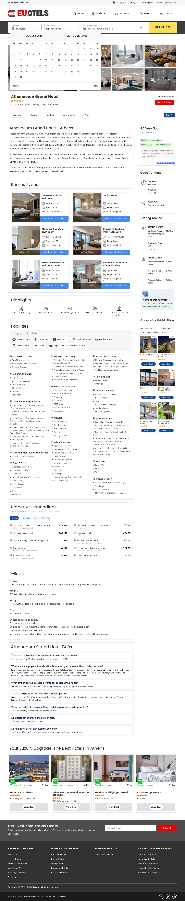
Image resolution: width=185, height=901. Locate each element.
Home (78, 13)
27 (40, 71)
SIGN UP (167, 828)
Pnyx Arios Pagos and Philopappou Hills (70, 673)
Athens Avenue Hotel (146, 422)
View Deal (148, 364)
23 (15, 71)
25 (27, 71)
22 (52, 65)
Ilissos (142, 388)
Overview (17, 115)
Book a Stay (164, 102)
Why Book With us (17, 868)
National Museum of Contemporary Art (86, 670)
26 (33, 71)
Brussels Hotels (58, 854)
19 (33, 65)
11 (27, 60)
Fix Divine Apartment (149, 792)
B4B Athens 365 (146, 355)
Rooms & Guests (91, 25)
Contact (166, 13)
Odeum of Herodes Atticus (65, 676)
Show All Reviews (166, 162)
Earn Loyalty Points (17, 873)
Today (15, 86)
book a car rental (159, 303)
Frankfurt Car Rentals (148, 864)
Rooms (33, 115)
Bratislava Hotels (59, 873)
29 (52, 71)
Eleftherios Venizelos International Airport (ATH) (156, 234)
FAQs (86, 115)
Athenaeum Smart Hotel (165, 356)
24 (21, 71)
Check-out (51, 25)
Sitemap (12, 877)
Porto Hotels (57, 859)
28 (46, 71)
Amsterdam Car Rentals (149, 873)
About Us (12, 854)
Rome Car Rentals (146, 859)
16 (15, 65)
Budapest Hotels (59, 868)
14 (46, 60)
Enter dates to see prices (54, 218)
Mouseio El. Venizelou (98, 673)
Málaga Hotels (58, 864)
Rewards (145, 13)
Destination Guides (104, 854)
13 (40, 60)
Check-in (15, 25)
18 (27, 65)
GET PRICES (163, 27)
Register (147, 2)
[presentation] (11, 773)
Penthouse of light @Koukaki (111, 792)
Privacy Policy (14, 859)
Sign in (134, 2)
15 (52, 60)
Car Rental (123, 13)
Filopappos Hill (45, 673)
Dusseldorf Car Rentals (149, 868)
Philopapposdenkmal (28, 673)
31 (21, 77)
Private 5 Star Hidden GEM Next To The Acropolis (165, 389)
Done (96, 86)
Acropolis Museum (43, 676)
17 (21, 65)
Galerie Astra (115, 673)
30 (15, 77)
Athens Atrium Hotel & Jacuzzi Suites (164, 422)
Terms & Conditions (17, 864)
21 (46, 65)
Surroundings (69, 115)
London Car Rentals (147, 854)
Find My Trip (119, 2)
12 (33, 60)
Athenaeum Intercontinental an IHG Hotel (71, 794)
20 (40, 65)
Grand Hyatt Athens (21, 792)
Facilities (50, 115)
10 (21, 60)
